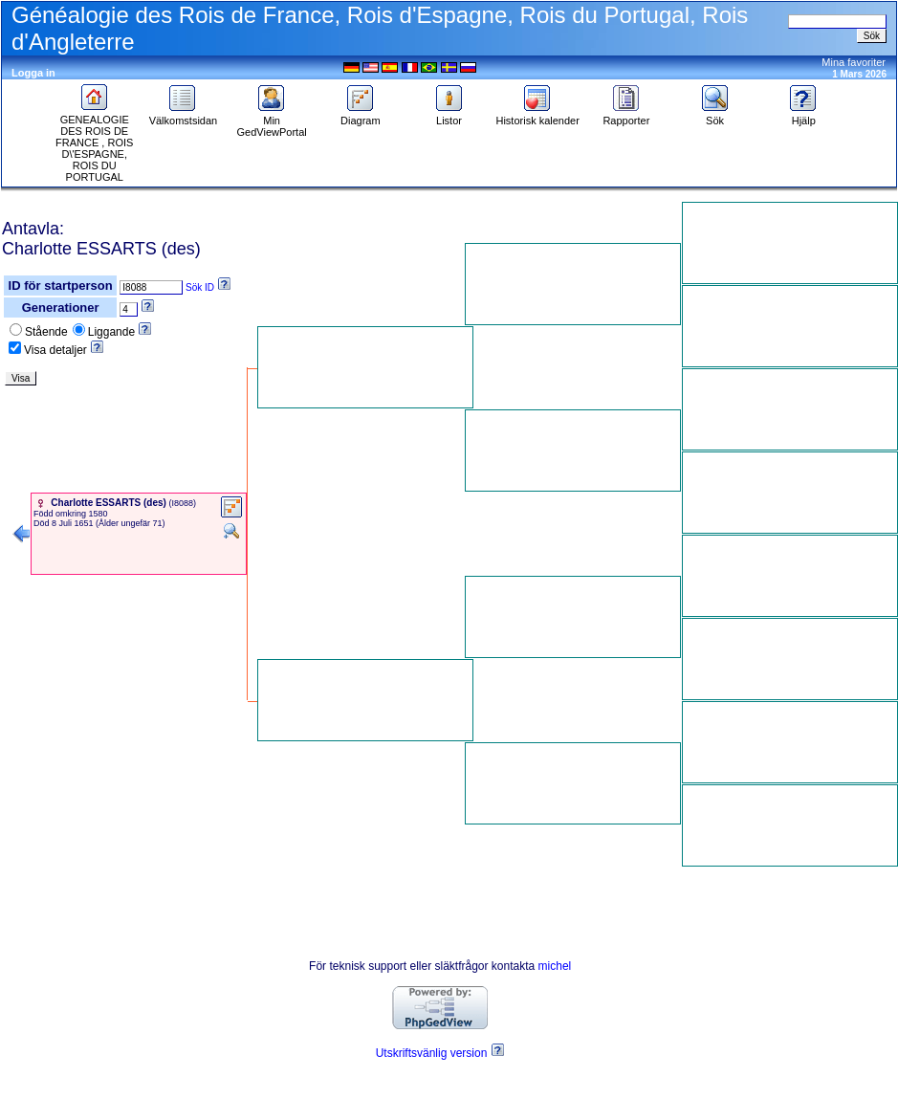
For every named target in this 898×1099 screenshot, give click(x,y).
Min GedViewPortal (272, 121)
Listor (449, 115)
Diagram (360, 115)
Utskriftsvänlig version (432, 1053)
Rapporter (625, 115)
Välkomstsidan (183, 115)
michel (555, 966)
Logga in (33, 72)
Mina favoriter (853, 62)
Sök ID (200, 287)
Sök (715, 115)
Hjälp (803, 115)
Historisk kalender (537, 115)
